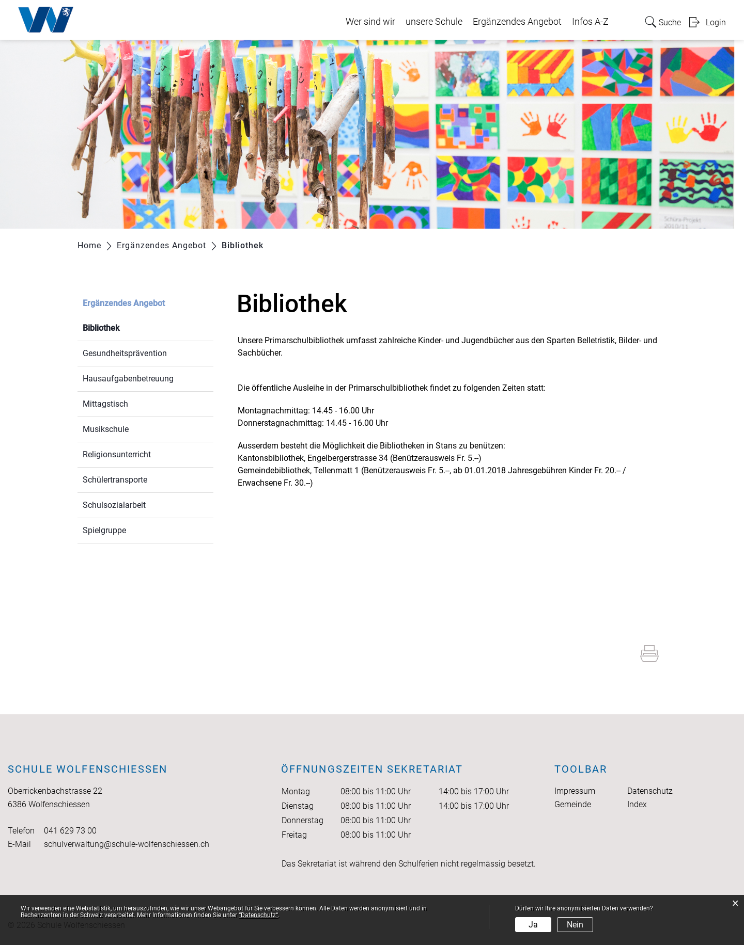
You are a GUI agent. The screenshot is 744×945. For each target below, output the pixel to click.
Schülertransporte (115, 480)
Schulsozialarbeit (114, 505)
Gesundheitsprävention (125, 353)
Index (637, 804)
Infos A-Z (590, 22)
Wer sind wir (370, 22)
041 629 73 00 (70, 831)
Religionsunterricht (117, 454)
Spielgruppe (104, 530)
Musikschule (106, 429)
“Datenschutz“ (258, 915)
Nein (575, 925)
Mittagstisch (105, 404)
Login (716, 22)
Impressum (574, 791)
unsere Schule (434, 22)
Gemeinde (572, 804)
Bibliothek (125, 327)
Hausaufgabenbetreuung (128, 378)
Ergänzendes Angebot (517, 22)
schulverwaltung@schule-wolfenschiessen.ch (126, 844)
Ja (533, 925)
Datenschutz (650, 791)
